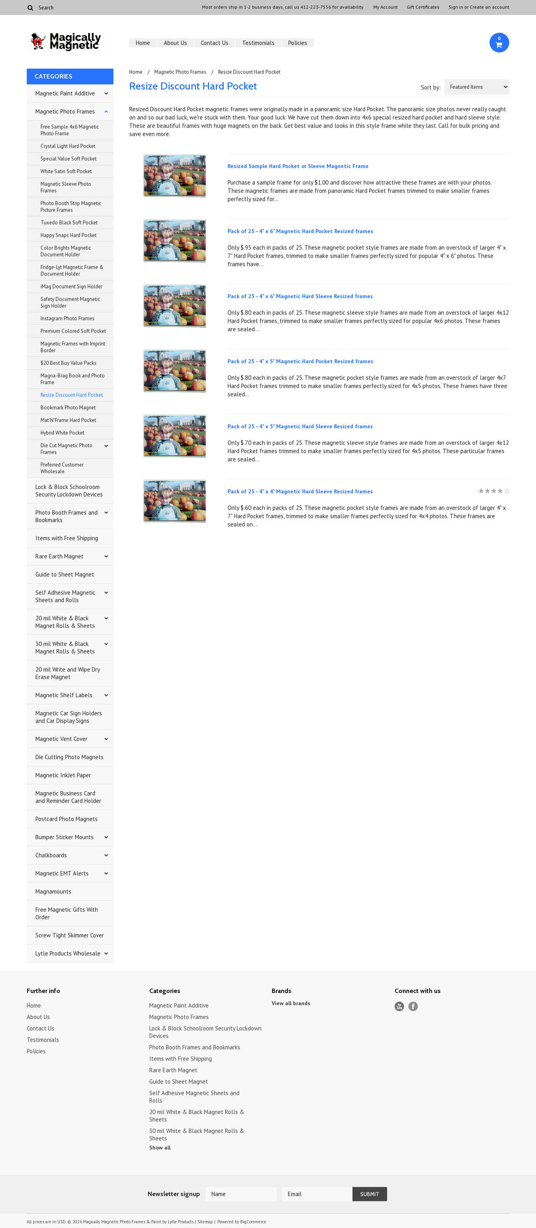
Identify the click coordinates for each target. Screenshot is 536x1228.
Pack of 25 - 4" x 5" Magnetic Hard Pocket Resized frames (300, 361)
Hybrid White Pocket (62, 432)
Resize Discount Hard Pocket (72, 395)
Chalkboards (51, 855)
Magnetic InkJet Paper (63, 775)
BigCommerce (253, 1221)
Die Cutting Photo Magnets (69, 757)
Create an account (489, 7)
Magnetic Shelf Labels (64, 695)
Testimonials (258, 43)
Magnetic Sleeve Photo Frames (66, 187)
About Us (175, 43)
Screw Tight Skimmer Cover (69, 935)
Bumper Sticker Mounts (64, 837)
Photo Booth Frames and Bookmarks (66, 516)
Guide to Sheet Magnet (64, 574)
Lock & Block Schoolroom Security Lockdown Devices (69, 490)
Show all (160, 1147)
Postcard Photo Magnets (66, 819)
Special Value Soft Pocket (68, 158)
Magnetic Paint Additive (65, 93)
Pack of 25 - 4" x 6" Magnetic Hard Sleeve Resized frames (300, 296)
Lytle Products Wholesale (67, 953)
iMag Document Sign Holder (71, 286)
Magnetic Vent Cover (61, 739)
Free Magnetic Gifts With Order (66, 913)
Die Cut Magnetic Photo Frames (67, 448)
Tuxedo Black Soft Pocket (69, 222)
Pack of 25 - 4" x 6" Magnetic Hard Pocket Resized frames (300, 231)
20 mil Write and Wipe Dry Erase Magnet (67, 673)
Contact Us (214, 43)
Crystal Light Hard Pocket (68, 146)
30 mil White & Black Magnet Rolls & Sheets (65, 647)
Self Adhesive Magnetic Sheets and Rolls (65, 596)
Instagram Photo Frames (68, 318)
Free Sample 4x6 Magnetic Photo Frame (70, 130)
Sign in (456, 7)
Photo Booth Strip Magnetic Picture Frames (71, 206)
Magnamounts (53, 891)
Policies (297, 43)
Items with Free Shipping (66, 538)
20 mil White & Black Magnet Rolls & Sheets (65, 621)
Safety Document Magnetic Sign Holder (70, 302)
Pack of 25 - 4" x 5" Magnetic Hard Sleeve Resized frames (300, 426)
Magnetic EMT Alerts (62, 873)
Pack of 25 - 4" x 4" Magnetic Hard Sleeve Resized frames (300, 491)
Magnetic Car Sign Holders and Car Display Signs (68, 716)
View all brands (291, 1003)
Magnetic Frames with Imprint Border (73, 347)
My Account (385, 7)
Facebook (413, 1007)
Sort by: (431, 87)
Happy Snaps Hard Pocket (68, 235)
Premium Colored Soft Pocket (73, 331)
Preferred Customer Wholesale (62, 468)
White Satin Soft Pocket (66, 171)
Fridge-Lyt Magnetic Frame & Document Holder (72, 270)
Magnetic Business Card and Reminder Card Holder (68, 796)
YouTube (399, 1007)
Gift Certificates (423, 7)
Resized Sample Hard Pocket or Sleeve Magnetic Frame (298, 166)
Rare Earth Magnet (59, 556)
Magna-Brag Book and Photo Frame (73, 379)
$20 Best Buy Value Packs (68, 363)
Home (143, 43)
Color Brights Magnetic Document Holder (66, 251)
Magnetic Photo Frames (65, 111)
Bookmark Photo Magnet (68, 407)
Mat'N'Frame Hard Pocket (68, 420)
